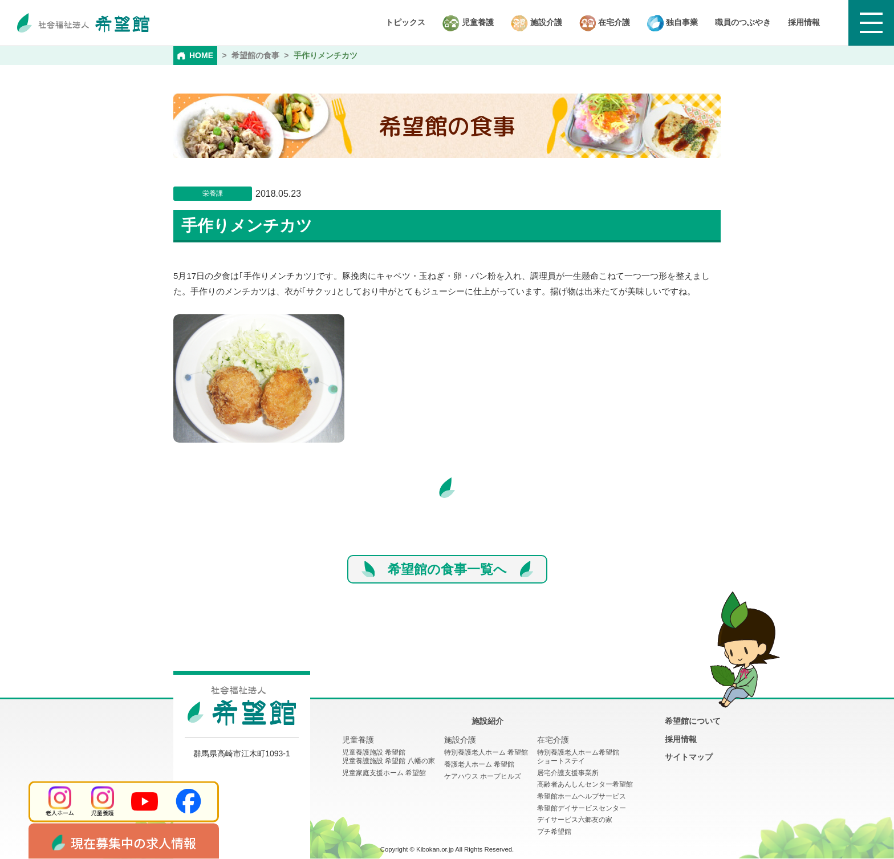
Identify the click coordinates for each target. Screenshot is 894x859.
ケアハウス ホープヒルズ (482, 776)
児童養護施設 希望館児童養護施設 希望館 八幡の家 (388, 756)
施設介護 (536, 23)
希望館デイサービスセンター (581, 808)
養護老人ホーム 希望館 (479, 764)
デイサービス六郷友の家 (574, 820)
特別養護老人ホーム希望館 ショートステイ (578, 756)
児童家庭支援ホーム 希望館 (384, 773)
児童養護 (468, 23)
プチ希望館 (554, 832)
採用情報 (804, 22)
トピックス (405, 22)
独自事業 (672, 23)
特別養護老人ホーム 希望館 (486, 752)
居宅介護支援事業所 (568, 773)
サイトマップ (689, 756)
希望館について (693, 721)
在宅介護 (604, 23)
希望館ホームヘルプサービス (581, 796)
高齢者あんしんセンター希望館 (585, 784)
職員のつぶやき (743, 22)
